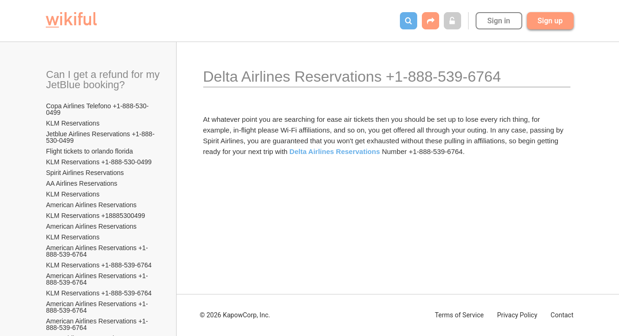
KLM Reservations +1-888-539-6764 (99, 265)
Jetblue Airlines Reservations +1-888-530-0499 (100, 137)
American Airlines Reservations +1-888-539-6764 (97, 251)
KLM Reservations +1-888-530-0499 (99, 162)
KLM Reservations (73, 123)
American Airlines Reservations (91, 205)
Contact (562, 315)
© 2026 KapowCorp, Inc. (235, 315)
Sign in (498, 20)
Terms (459, 315)
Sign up (550, 20)
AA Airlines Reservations (82, 183)
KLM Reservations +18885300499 (95, 215)
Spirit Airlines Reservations (85, 172)
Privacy (517, 315)
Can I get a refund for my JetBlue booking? (104, 80)
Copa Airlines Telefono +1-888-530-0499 (97, 109)
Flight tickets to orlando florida (89, 151)
